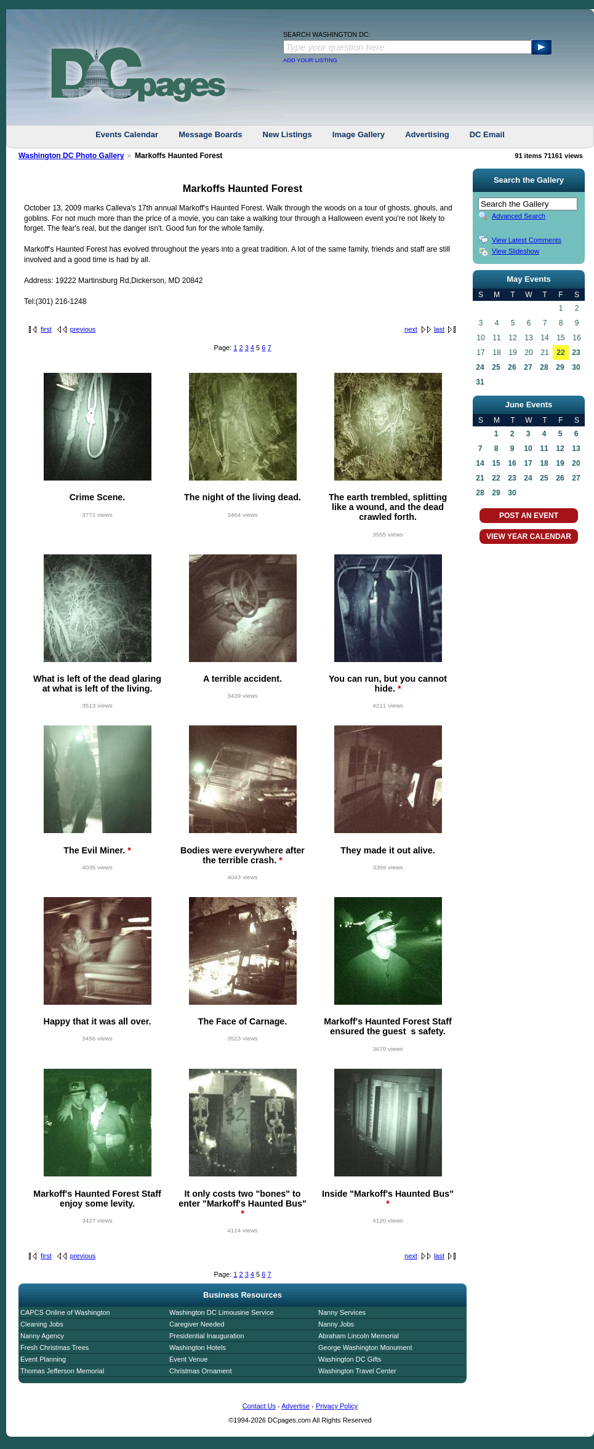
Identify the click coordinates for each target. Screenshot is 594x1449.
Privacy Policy (337, 1406)
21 (480, 478)
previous (83, 329)
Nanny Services (342, 1312)
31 (480, 382)
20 (576, 463)
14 (480, 463)
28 (544, 367)
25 (496, 367)
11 (544, 448)
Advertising (427, 134)
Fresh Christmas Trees (54, 1347)
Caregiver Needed (196, 1324)
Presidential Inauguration (206, 1335)
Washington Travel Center (357, 1371)
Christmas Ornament (200, 1371)
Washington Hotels (197, 1347)
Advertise (295, 1406)
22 (560, 352)
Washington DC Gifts (349, 1359)
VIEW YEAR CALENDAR (528, 536)
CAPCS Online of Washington (65, 1312)
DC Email (487, 134)
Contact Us (259, 1406)
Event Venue (188, 1359)
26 (512, 367)
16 (512, 463)
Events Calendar (126, 134)
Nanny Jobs (336, 1324)
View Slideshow (515, 251)
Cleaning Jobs (41, 1324)
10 (528, 448)
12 (560, 448)
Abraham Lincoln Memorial (358, 1335)
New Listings (287, 134)
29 (560, 367)
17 (528, 463)
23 (576, 352)
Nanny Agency (42, 1335)
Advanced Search (518, 216)
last (439, 329)
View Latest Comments (526, 240)
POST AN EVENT (528, 515)
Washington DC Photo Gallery (71, 155)
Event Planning (43, 1359)
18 (544, 463)
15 (496, 463)
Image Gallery (358, 134)
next (410, 329)
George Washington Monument (365, 1347)
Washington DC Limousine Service (221, 1312)
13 (576, 448)
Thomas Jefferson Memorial (62, 1371)
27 (528, 367)
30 (576, 367)
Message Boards (210, 134)
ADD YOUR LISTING (310, 60)
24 (480, 367)
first (46, 329)
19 (560, 463)
